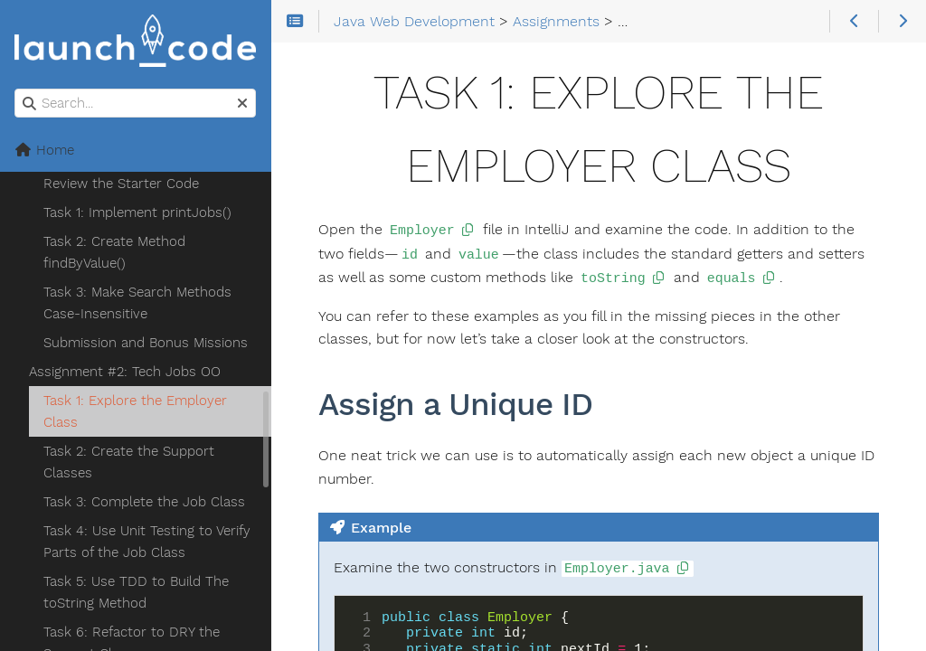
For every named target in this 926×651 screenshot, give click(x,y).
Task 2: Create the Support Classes (128, 462)
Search (15, 89)
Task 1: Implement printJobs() (137, 212)
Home (44, 150)
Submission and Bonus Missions (145, 343)
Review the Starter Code (121, 183)
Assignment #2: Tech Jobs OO (125, 371)
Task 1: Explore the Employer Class (135, 411)
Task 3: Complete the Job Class (144, 502)
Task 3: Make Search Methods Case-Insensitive (137, 303)
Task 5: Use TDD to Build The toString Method (136, 592)
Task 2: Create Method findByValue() (114, 252)
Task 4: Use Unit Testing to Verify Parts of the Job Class (146, 542)
